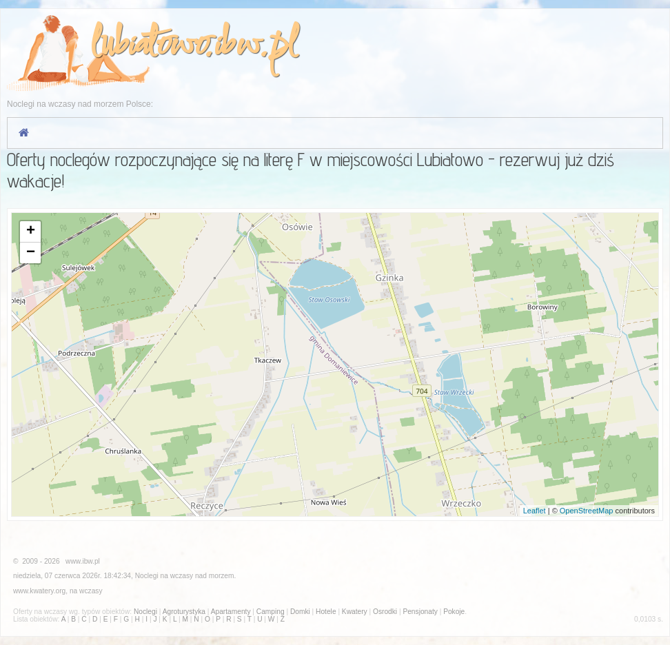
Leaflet (534, 510)
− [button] (30, 253)
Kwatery (354, 611)
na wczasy (86, 591)
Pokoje (454, 611)
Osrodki (385, 611)
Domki (300, 611)
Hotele (326, 611)
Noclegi (147, 576)
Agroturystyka (184, 611)
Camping (270, 611)
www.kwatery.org (39, 591)
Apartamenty (231, 611)
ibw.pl (255, 45)
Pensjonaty (420, 611)
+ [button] (30, 231)
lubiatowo (147, 45)
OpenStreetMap (586, 510)
